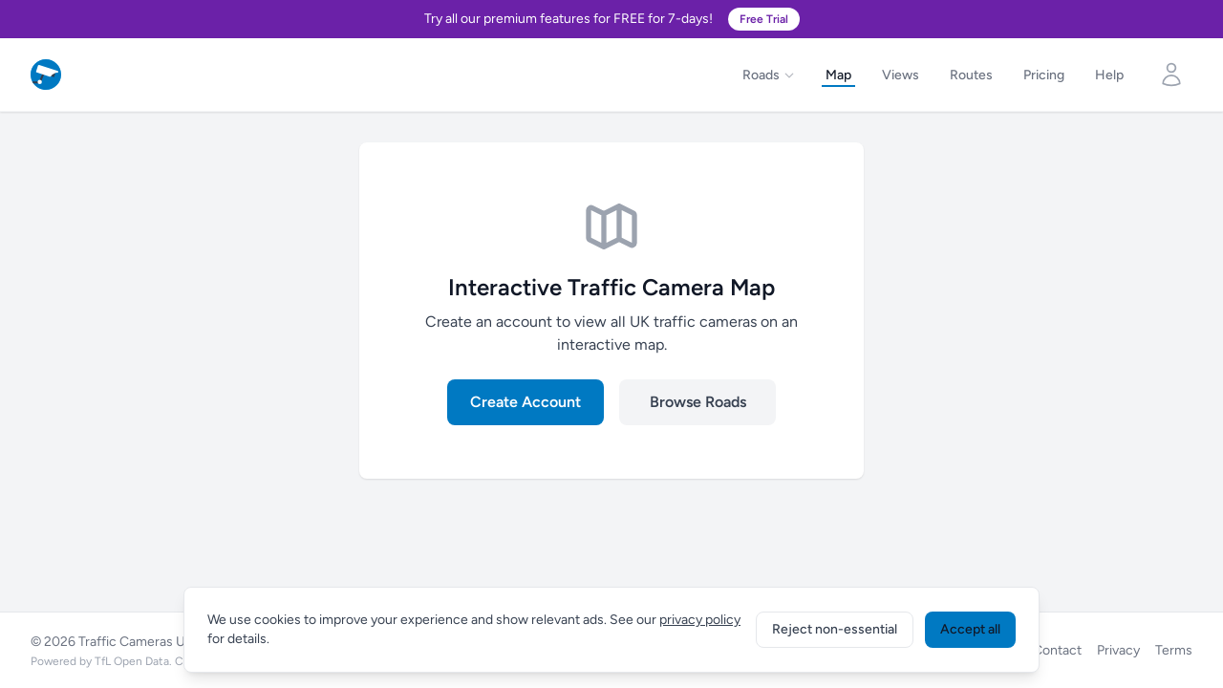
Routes (971, 75)
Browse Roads (698, 402)
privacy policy (699, 620)
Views (900, 75)
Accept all (970, 629)
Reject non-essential (834, 629)
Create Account (525, 402)
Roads (768, 75)
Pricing (1043, 75)
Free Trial (764, 19)
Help (1109, 75)
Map (838, 75)
